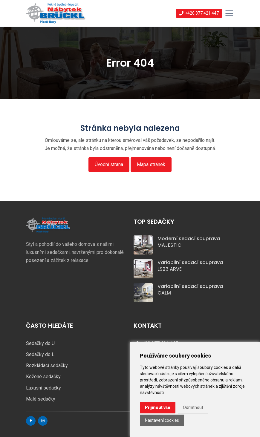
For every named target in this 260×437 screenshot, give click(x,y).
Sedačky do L (40, 354)
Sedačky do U (40, 343)
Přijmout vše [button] (157, 407)
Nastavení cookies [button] (162, 420)
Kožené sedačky (43, 376)
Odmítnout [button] (193, 407)
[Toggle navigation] (229, 13)
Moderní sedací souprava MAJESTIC (188, 242)
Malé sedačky (40, 399)
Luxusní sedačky (43, 388)
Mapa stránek (151, 164)
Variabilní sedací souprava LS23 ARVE (190, 265)
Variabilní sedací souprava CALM (190, 289)
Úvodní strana (109, 164)
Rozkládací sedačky (47, 365)
